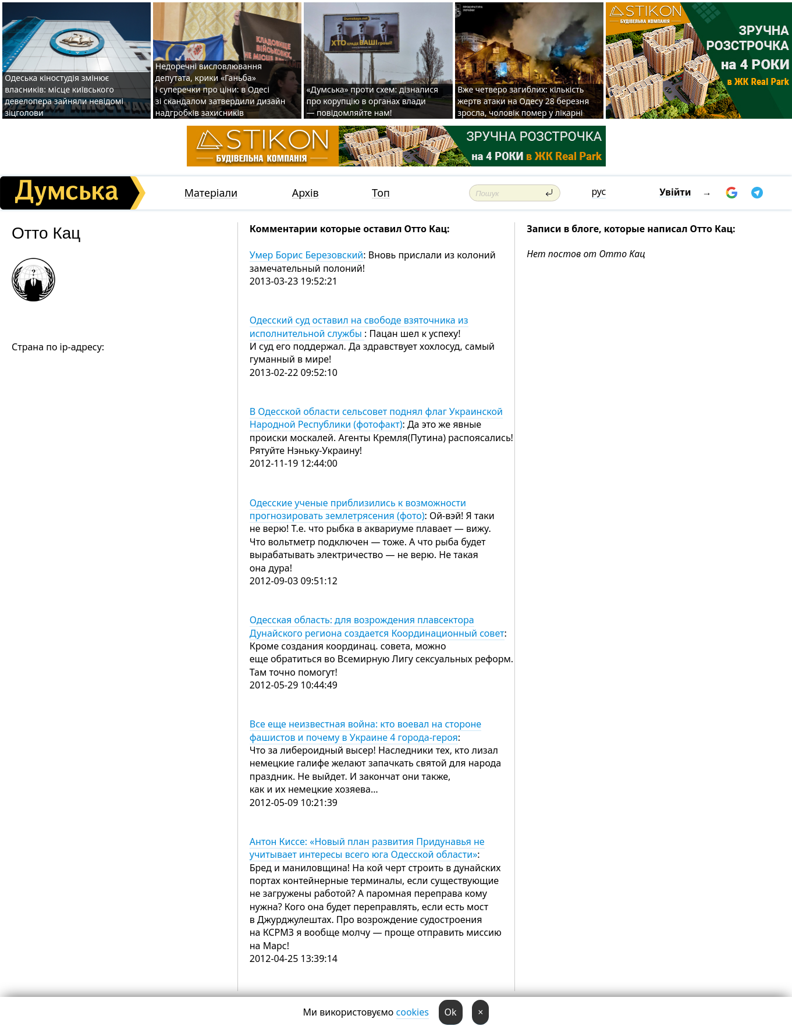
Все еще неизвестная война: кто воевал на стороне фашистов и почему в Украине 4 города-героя (365, 730)
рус (599, 191)
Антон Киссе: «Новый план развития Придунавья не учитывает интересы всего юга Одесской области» (367, 848)
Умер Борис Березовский (307, 254)
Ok (451, 1012)
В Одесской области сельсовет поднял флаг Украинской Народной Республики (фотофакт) (376, 418)
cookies (412, 1012)
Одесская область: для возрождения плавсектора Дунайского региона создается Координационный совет (377, 626)
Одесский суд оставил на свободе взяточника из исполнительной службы (359, 326)
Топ (381, 192)
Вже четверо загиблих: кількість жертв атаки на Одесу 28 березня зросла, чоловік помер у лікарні (523, 101)
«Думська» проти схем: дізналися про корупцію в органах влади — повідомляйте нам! (372, 101)
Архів (305, 192)
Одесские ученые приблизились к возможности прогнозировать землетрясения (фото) (358, 509)
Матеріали (211, 192)
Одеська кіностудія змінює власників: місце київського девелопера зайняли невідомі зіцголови (64, 95)
